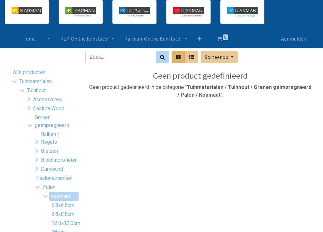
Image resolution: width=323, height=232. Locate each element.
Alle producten (29, 72)
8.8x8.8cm (63, 214)
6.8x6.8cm (63, 205)
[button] (199, 38)
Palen (49, 187)
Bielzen (49, 151)
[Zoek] (162, 57)
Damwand (52, 169)
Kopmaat (60, 196)
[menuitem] (29, 38)
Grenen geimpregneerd (52, 121)
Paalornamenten (53, 178)
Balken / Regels (50, 138)
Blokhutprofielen (58, 160)
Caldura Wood (48, 108)
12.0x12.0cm (63, 223)
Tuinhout (36, 90)
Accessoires (47, 99)
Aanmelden (293, 38)
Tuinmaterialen (35, 81)
